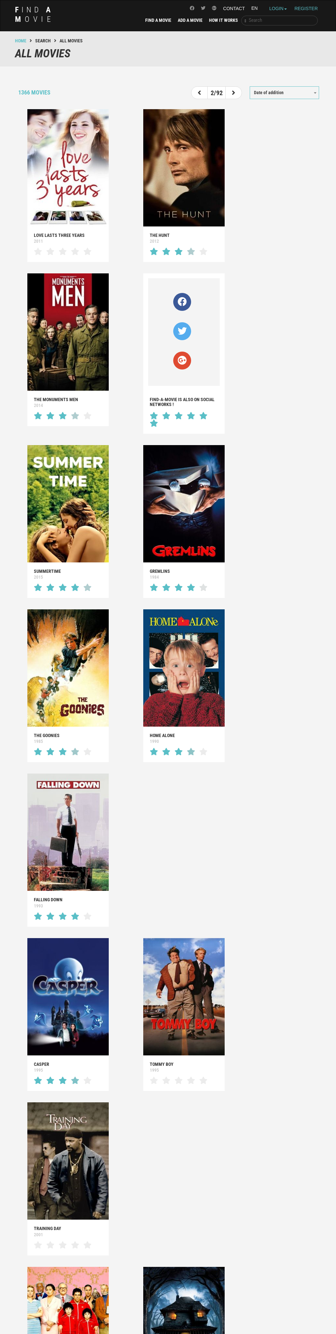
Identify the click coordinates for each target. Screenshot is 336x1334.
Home (20, 40)
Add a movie (190, 20)
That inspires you (52, 1205)
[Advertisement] (168, 1112)
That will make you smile (165, 1205)
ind (35, 14)
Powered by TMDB (166, 1309)
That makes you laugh (162, 1221)
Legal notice (123, 1309)
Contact (234, 8)
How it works (223, 20)
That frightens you (159, 1237)
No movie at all (259, 1237)
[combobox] (284, 92)
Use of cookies (211, 1309)
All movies (254, 1221)
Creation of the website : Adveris (206, 1319)
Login (278, 8)
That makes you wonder (58, 1221)
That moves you (260, 1205)
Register (306, 8)
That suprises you (52, 1237)
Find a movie (158, 20)
